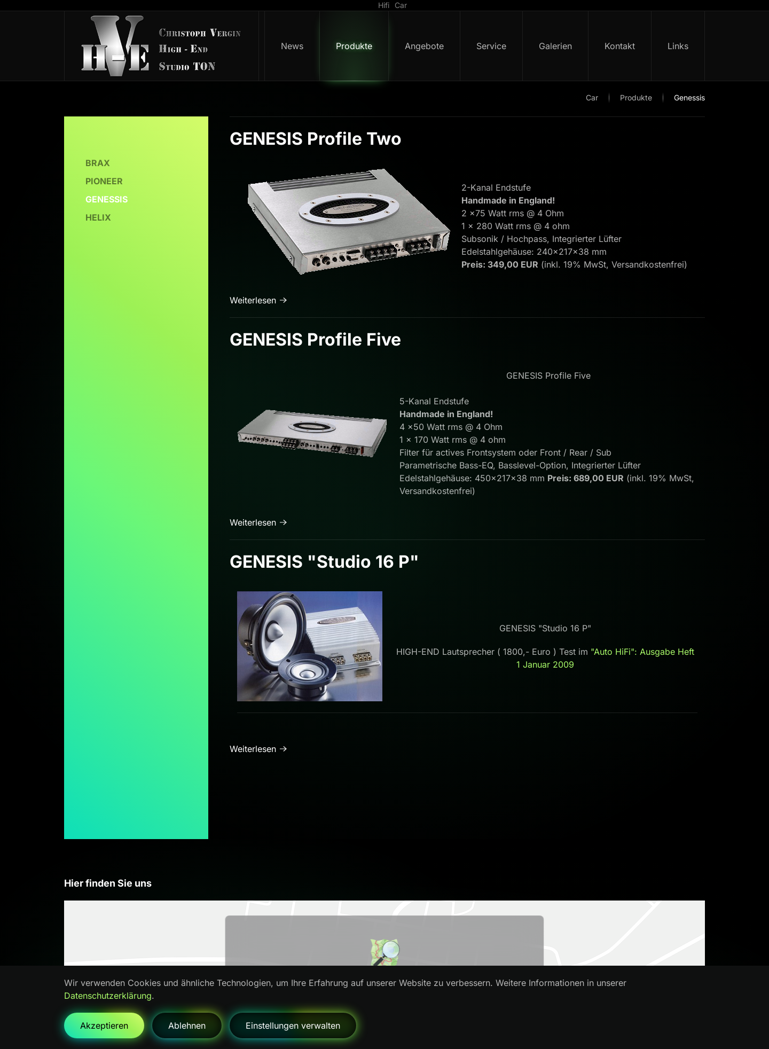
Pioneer (104, 181)
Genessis (106, 199)
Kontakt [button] (620, 46)
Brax (97, 163)
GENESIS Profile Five (315, 339)
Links (678, 46)
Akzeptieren (104, 1025)
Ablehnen (187, 1025)
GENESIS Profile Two (316, 138)
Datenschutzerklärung (108, 995)
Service (491, 46)
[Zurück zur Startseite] (162, 46)
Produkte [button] (354, 46)
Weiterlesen (253, 300)
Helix (98, 217)
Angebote (424, 46)
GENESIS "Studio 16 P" (324, 561)
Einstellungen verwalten (293, 1025)
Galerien (555, 46)
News (292, 46)
